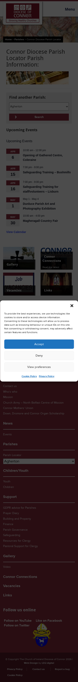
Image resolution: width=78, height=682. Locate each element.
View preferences (39, 367)
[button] (72, 306)
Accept (39, 344)
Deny (39, 355)
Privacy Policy (46, 376)
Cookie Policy (29, 376)
